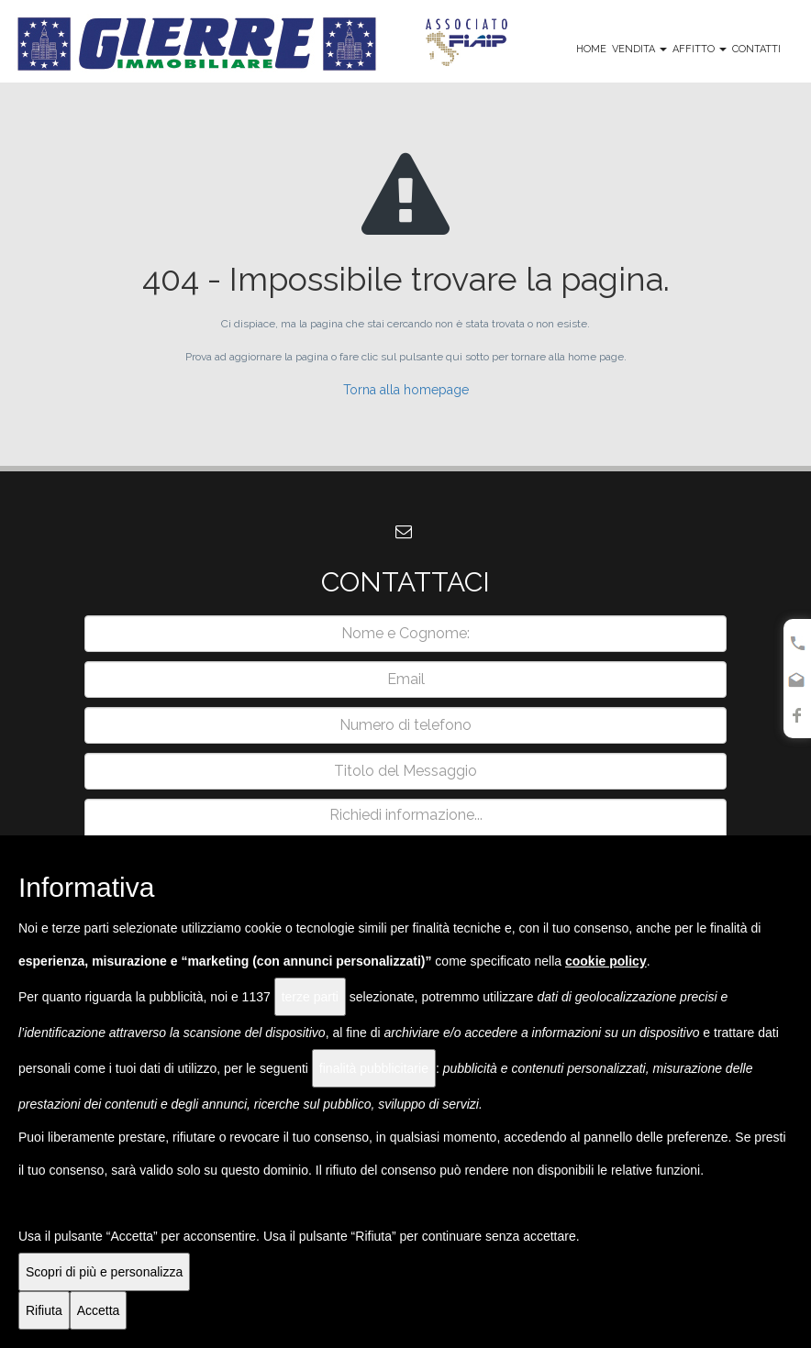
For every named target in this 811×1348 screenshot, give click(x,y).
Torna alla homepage (406, 389)
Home (591, 49)
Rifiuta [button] (44, 1310)
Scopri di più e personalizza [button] (104, 1272)
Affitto (699, 49)
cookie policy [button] (606, 961)
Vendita (639, 49)
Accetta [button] (98, 1310)
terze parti (310, 996)
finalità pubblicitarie (373, 1068)
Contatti (756, 49)
